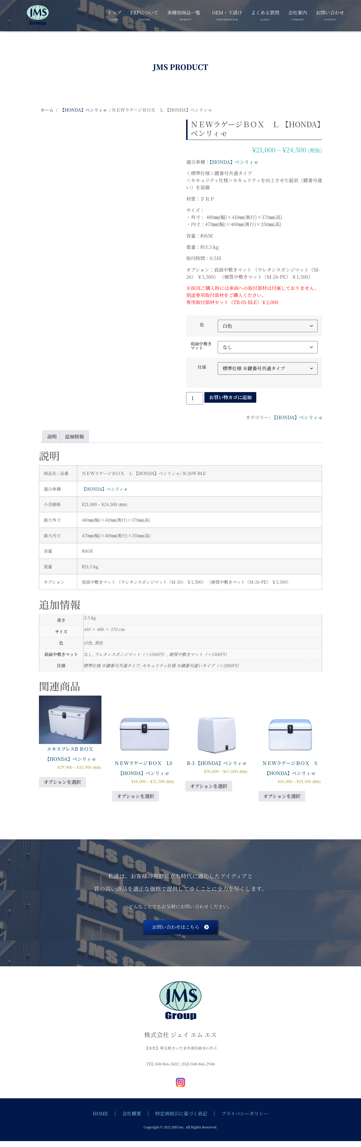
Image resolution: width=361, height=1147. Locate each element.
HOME (100, 1113)
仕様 (202, 367)
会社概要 (131, 1113)
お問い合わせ (330, 14)
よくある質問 (265, 14)
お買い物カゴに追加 (230, 397)
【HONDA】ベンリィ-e (83, 110)
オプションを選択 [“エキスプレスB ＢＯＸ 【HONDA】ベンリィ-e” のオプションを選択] (62, 782)
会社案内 (297, 14)
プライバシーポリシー (244, 1113)
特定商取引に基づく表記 (181, 1113)
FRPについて (144, 14)
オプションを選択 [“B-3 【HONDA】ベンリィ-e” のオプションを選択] (208, 786)
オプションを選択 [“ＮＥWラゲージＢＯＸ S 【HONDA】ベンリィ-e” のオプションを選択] (282, 796)
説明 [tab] (52, 436)
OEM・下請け (227, 14)
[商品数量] (194, 398)
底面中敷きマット (201, 346)
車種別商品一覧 (183, 14)
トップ (114, 14)
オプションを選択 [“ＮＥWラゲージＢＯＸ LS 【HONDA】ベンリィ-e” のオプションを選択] (135, 796)
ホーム (46, 110)
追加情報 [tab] (74, 436)
